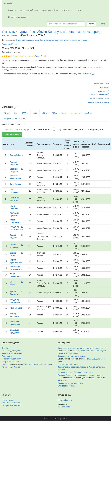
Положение (104, 87)
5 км (15, 113)
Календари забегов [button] (29, 10)
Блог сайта (7, 356)
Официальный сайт (100, 83)
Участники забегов (50, 10)
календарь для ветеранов (91, 348)
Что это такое (8, 400)
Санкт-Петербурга (98, 351)
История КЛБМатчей (11, 405)
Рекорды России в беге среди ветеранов (75, 372)
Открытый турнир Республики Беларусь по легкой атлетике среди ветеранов (51, 33)
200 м (54, 113)
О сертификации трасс (68, 364)
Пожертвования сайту (11, 359)
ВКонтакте (28, 364)
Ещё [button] (78, 10)
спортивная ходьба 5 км (81, 113)
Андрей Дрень (16, 155)
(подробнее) (40, 56)
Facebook (38, 364)
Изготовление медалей (18, 17)
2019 (89, 359)
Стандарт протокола (66, 386)
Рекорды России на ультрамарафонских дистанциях (81, 375)
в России (98, 378)
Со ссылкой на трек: (42, 129)
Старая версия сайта (11, 361)
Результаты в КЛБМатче (98, 102)
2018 (94, 359)
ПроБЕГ (8, 3)
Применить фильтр (12, 134)
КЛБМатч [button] (67, 10)
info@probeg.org (65, 400)
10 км (6, 113)
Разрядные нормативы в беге (70, 383)
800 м (34, 113)
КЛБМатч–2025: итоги (11, 403)
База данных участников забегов (72, 356)
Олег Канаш (15, 184)
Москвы (84, 351)
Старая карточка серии (99, 98)
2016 (104, 359)
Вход (102, 24)
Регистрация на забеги (12, 353)
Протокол (103, 92)
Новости (12, 10)
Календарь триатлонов (68, 353)
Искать (92, 24)
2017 (99, 359)
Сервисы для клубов (11, 351)
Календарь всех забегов (68, 348)
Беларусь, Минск (9, 44)
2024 (83, 359)
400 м (44, 113)
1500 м (25, 113)
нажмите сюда (88, 74)
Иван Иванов (16, 308)
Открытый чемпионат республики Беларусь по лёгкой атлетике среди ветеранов (51, 40)
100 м (63, 113)
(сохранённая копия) (100, 94)
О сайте (5, 348)
